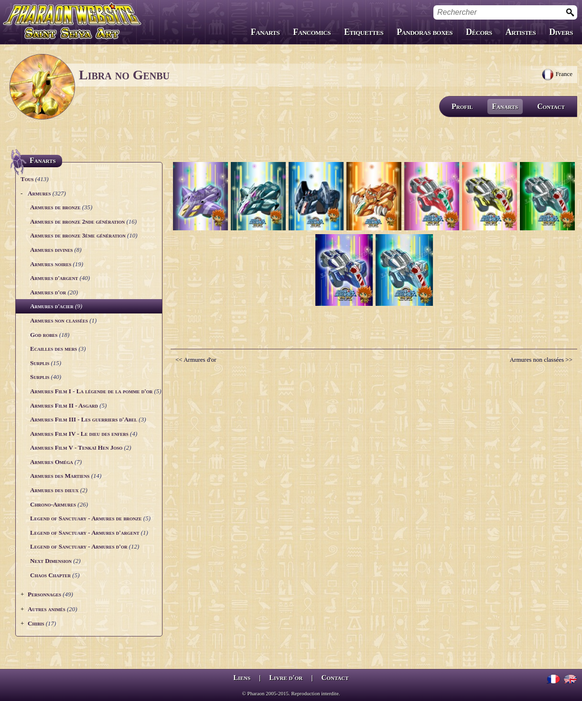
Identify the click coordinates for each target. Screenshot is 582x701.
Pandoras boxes (425, 32)
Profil (462, 106)
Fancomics (312, 32)
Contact (551, 106)
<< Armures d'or (195, 359)
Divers (561, 32)
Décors (479, 32)
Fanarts (265, 32)
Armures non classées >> (541, 359)
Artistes (521, 32)
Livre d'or (285, 677)
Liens (241, 677)
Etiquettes (363, 32)
